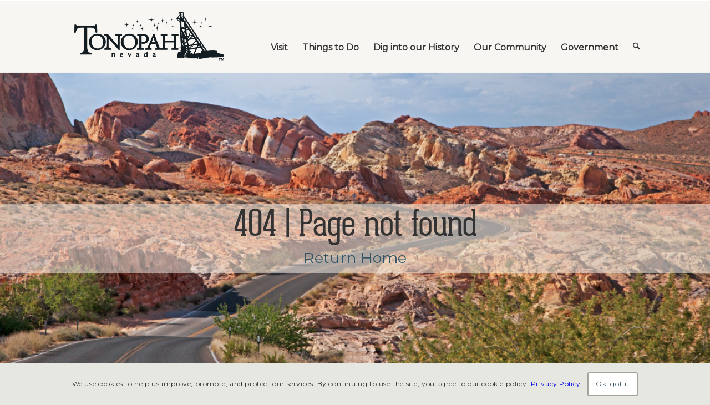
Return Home (355, 258)
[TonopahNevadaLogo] (148, 37)
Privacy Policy (556, 383)
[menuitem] (279, 37)
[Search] (636, 37)
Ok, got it (613, 383)
